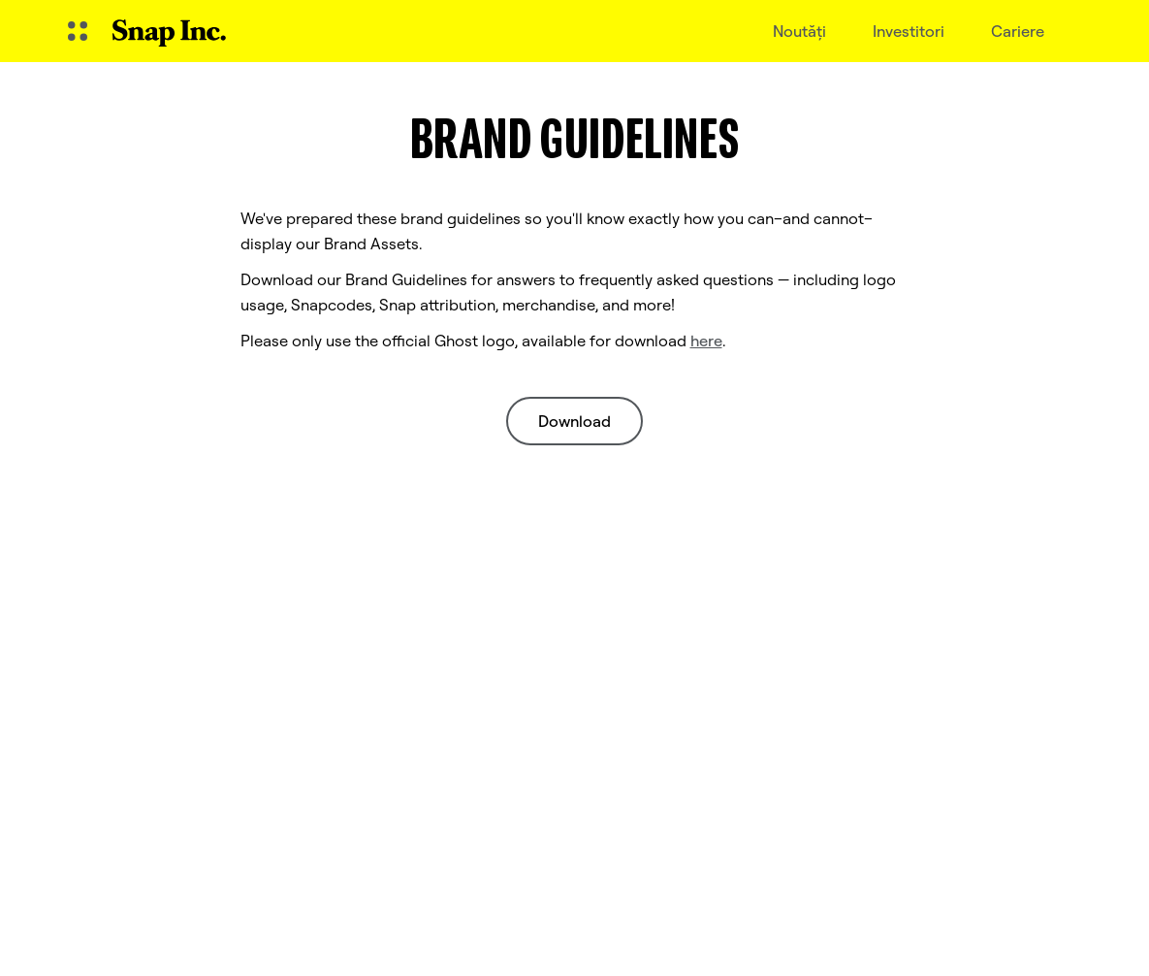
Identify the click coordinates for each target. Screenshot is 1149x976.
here (706, 340)
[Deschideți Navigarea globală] (77, 31)
